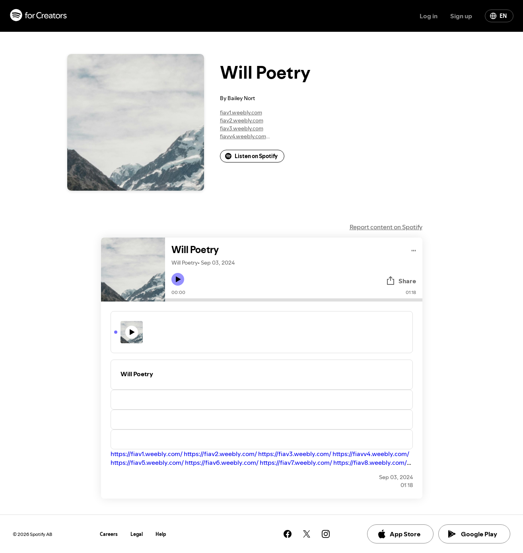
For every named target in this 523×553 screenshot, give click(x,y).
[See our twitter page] (306, 534)
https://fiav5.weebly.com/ (147, 462)
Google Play (472, 534)
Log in (428, 16)
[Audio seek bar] (293, 300)
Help (161, 534)
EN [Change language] (498, 16)
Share (401, 281)
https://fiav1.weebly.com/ (147, 453)
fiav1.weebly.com (241, 112)
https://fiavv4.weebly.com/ (370, 453)
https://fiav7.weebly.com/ (296, 462)
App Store (398, 534)
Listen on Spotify (251, 156)
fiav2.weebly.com (241, 120)
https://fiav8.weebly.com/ (370, 462)
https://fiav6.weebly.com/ (222, 462)
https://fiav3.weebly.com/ (294, 453)
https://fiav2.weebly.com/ (220, 453)
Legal (136, 534)
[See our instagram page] (326, 534)
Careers (109, 534)
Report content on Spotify (386, 226)
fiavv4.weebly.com (243, 136)
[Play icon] (177, 279)
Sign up (461, 16)
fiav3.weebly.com (241, 128)
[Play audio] (414, 249)
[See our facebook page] (287, 534)
